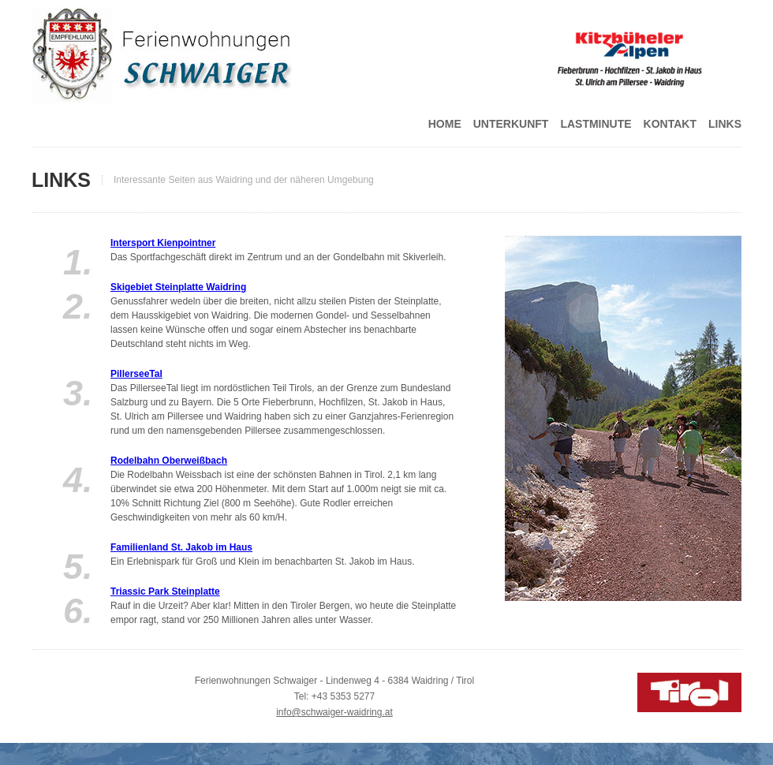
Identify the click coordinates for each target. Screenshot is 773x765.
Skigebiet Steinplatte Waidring (178, 287)
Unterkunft (511, 124)
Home (444, 124)
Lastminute (595, 124)
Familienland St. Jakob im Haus (181, 547)
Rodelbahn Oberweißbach (168, 460)
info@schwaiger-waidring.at (334, 712)
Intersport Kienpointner (162, 242)
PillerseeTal (136, 373)
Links (724, 124)
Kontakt (670, 124)
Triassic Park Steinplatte (165, 591)
